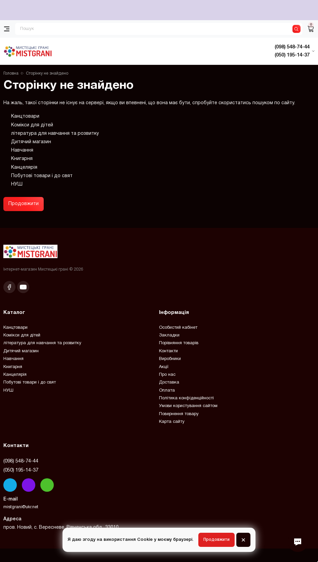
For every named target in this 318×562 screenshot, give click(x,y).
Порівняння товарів (178, 343)
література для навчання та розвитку (55, 133)
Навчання (22, 150)
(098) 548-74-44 (20, 461)
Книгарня (22, 159)
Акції (163, 367)
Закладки (169, 335)
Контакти (168, 351)
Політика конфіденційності (186, 398)
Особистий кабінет (178, 328)
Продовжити (23, 204)
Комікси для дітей (32, 125)
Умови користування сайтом (188, 406)
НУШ (17, 184)
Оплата (167, 391)
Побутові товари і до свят (42, 176)
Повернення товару (179, 414)
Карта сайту (172, 422)
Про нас (167, 375)
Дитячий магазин (31, 142)
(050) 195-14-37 (20, 470)
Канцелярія (24, 167)
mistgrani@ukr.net (20, 507)
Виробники (170, 359)
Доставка (169, 382)
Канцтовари (25, 116)
